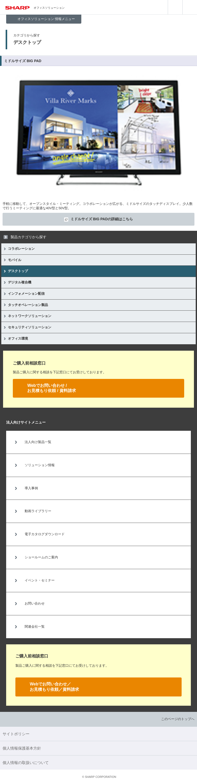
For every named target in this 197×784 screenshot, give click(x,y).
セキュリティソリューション (29, 327)
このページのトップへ (177, 719)
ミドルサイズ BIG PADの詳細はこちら (102, 219)
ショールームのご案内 (41, 557)
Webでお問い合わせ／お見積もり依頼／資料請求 (54, 687)
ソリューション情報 (40, 465)
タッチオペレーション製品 (28, 305)
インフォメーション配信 (26, 293)
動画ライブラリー (38, 511)
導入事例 (31, 488)
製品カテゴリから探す (28, 237)
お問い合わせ (35, 603)
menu (190, 7)
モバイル (14, 260)
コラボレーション (21, 249)
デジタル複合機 (19, 282)
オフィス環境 (18, 338)
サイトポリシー (16, 734)
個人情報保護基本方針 (22, 748)
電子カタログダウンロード (45, 534)
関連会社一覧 (35, 626)
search (175, 7)
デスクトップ (18, 271)
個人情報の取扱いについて (26, 762)
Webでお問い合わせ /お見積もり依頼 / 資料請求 (51, 388)
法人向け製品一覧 (38, 442)
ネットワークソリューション (29, 316)
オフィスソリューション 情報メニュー (46, 19)
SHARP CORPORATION (99, 776)
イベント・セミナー (40, 580)
